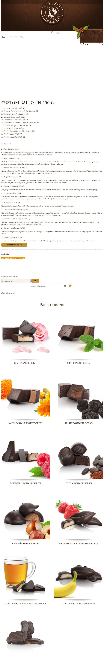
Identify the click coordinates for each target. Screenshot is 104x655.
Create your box (14, 245)
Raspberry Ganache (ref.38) (14, 186)
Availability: (5, 254)
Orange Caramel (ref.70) (13, 237)
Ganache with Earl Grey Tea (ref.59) (17, 219)
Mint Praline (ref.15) (11, 158)
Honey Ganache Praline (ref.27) (15, 167)
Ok (35, 281)
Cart (57, 33)
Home (3, 37)
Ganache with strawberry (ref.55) (16, 209)
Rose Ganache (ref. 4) (11, 149)
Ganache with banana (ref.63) (14, 228)
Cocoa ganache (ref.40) (12, 193)
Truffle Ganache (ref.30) (12, 177)
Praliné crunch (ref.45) (12, 202)
